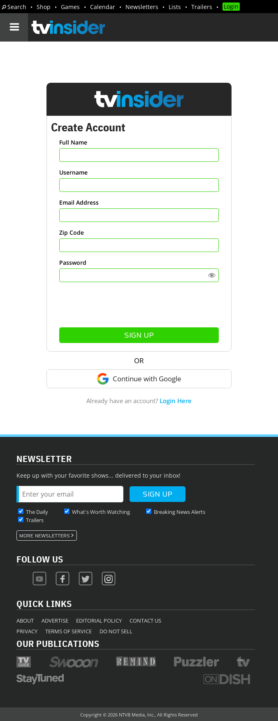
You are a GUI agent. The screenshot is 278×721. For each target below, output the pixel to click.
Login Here (176, 401)
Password (72, 262)
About (25, 620)
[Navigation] (14, 27)
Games (70, 7)
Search (16, 7)
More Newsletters (44, 536)
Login (231, 6)
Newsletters (141, 7)
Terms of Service (68, 631)
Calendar (102, 7)
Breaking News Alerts (179, 512)
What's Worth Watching (101, 512)
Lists (175, 7)
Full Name (73, 142)
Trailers (201, 7)
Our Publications (57, 643)
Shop (44, 7)
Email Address (79, 202)
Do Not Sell (116, 631)
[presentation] (139, 305)
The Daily (37, 512)
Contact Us (145, 620)
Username (73, 172)
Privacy (26, 631)
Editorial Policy (99, 620)
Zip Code (71, 232)
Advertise (55, 620)
